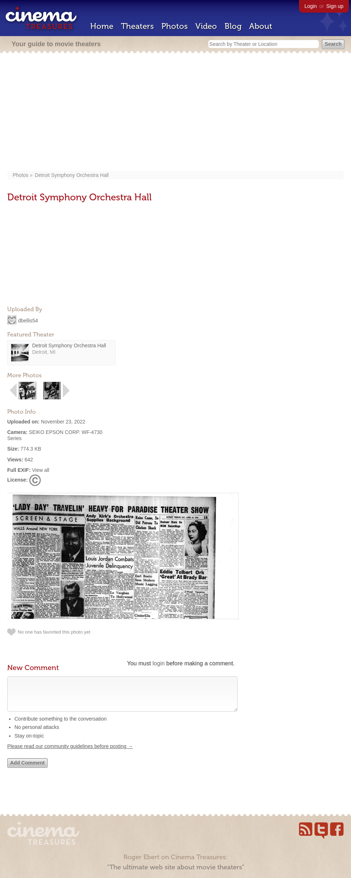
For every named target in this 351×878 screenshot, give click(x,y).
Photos (174, 26)
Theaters (137, 26)
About (260, 26)
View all (40, 470)
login (158, 663)
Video (206, 26)
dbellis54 (28, 320)
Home (101, 26)
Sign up (334, 6)
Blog (233, 26)
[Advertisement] (175, 112)
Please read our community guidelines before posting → (70, 753)
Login (310, 6)
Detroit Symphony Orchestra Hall (72, 175)
